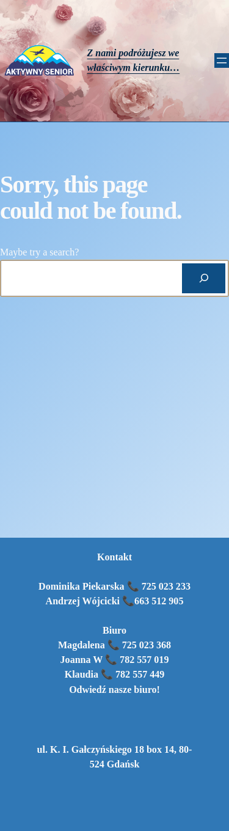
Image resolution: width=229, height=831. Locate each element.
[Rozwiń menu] (221, 60)
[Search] (203, 278)
